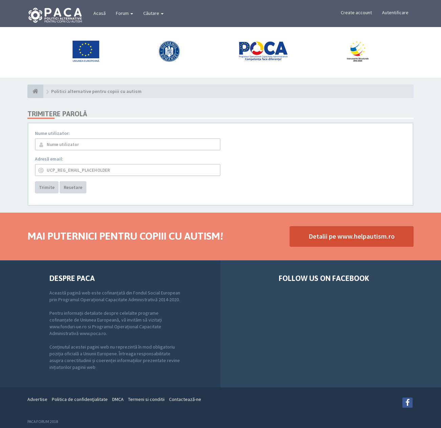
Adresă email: (49, 159)
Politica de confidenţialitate (80, 399)
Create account (356, 12)
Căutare (153, 13)
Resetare (73, 187)
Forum (124, 13)
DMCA (118, 399)
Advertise (37, 399)
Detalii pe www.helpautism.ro (352, 236)
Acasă (99, 13)
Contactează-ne (185, 399)
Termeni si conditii (146, 399)
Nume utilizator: (52, 133)
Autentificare (395, 12)
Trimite (47, 187)
